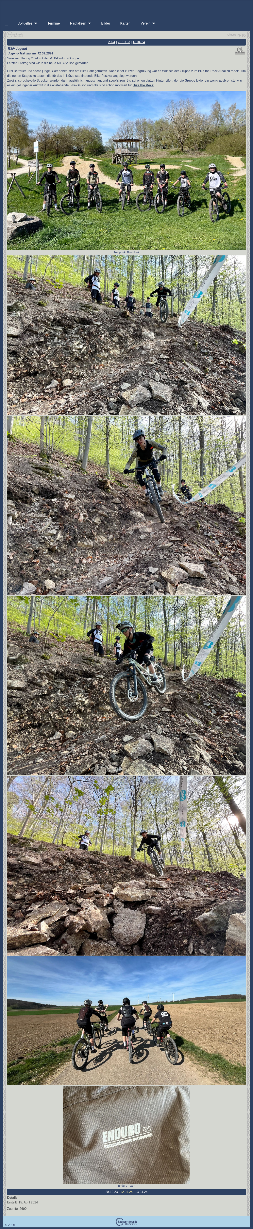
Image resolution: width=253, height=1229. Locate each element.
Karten (123, 23)
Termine (52, 23)
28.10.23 (124, 42)
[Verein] (152, 23)
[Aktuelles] (34, 23)
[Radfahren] (88, 23)
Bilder (104, 23)
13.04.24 (139, 42)
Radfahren (76, 23)
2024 (111, 42)
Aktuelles (23, 23)
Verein (143, 23)
